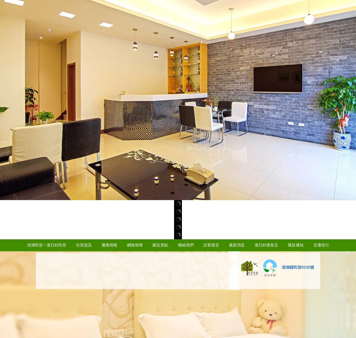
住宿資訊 (84, 245)
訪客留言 (211, 245)
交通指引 (321, 245)
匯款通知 (296, 245)
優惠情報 (109, 245)
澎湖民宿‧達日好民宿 (46, 245)
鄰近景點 (160, 245)
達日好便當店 (266, 245)
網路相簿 (135, 245)
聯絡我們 (186, 245)
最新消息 (237, 245)
